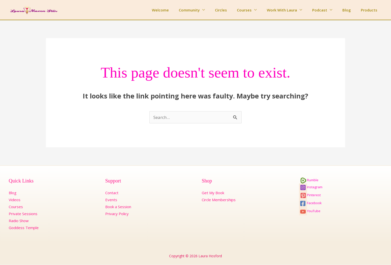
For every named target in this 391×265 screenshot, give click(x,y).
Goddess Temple (24, 227)
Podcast (325, 9)
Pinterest (310, 195)
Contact (111, 192)
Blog (350, 9)
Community (205, 9)
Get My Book (213, 192)
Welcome (179, 9)
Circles (235, 9)
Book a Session (118, 206)
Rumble (308, 180)
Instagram (310, 187)
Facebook (310, 203)
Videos (14, 199)
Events (111, 199)
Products (370, 9)
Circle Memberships (219, 199)
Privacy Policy (117, 213)
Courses (255, 9)
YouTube (309, 211)
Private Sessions (23, 213)
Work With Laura (291, 9)
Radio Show (19, 220)
